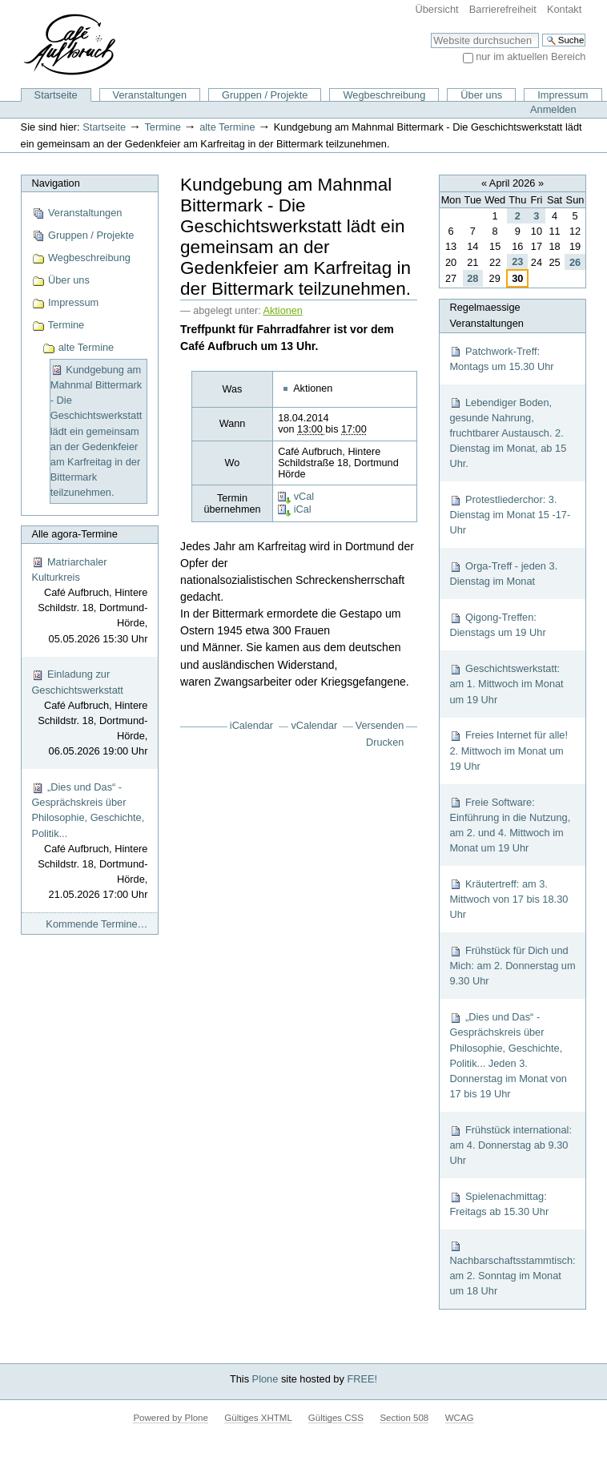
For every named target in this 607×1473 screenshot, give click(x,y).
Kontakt (564, 9)
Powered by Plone (170, 1418)
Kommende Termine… (96, 924)
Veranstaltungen (150, 95)
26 (575, 262)
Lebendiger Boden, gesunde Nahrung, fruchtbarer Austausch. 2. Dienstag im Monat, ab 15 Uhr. (507, 433)
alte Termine (227, 127)
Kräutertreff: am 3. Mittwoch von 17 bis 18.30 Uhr (508, 899)
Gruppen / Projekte (265, 95)
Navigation (55, 183)
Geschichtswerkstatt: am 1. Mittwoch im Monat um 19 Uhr (506, 683)
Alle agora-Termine (74, 534)
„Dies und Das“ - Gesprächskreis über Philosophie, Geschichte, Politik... (89, 842)
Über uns (481, 95)
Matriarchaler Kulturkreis (89, 601)
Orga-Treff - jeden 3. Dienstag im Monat (503, 573)
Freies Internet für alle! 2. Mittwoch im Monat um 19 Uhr (508, 750)
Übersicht (437, 9)
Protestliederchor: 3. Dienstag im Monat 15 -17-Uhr (509, 514)
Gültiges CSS (336, 1418)
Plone (265, 1379)
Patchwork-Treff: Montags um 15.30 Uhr (501, 358)
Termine (162, 127)
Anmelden (553, 109)
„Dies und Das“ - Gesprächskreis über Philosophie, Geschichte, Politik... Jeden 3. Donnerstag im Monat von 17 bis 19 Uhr (508, 1055)
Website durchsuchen (430, 32)
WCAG (459, 1418)
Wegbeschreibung (384, 95)
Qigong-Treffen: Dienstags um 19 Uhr (497, 624)
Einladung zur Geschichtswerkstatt (89, 713)
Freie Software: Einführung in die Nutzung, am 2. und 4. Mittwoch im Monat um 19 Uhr (509, 825)
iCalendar (251, 725)
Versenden (380, 725)
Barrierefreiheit (503, 9)
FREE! (362, 1379)
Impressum (562, 95)
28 (472, 278)
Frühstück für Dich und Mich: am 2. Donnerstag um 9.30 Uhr (512, 965)
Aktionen (283, 310)
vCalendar (314, 725)
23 (517, 262)
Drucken (385, 742)
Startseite (56, 95)
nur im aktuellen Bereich (530, 56)
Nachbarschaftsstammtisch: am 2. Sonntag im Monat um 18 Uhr (512, 1268)
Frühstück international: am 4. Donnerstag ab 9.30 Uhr (510, 1145)
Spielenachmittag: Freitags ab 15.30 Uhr (499, 1203)
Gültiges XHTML (257, 1418)
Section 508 (404, 1418)
